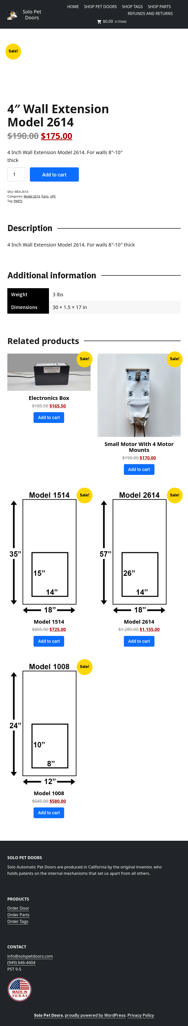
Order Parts (18, 914)
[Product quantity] (16, 174)
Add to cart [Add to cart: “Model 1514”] (49, 641)
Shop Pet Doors (100, 6)
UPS (53, 196)
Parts (44, 196)
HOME (73, 6)
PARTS (18, 201)
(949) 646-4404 (21, 962)
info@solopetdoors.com (30, 956)
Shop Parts (159, 6)
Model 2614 (32, 196)
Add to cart (54, 175)
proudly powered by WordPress (95, 1015)
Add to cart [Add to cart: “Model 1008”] (49, 812)
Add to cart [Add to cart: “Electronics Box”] (49, 417)
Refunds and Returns (150, 13)
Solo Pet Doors (32, 14)
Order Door (18, 908)
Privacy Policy (141, 1015)
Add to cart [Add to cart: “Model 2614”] (139, 641)
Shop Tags (132, 6)
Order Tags (17, 921)
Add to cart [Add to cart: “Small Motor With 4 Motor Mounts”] (139, 469)
